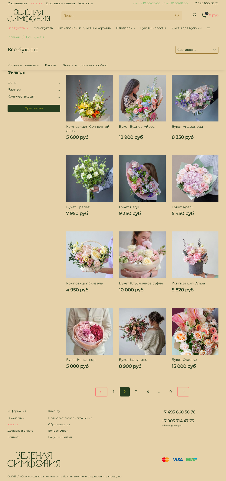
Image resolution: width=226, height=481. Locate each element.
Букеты (51, 65)
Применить (34, 108)
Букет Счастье (184, 360)
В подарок (126, 28)
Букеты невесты (153, 28)
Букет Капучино (133, 360)
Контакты (85, 3)
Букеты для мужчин (186, 28)
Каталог (36, 3)
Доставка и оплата (60, 3)
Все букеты (18, 28)
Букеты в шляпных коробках (85, 65)
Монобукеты (44, 28)
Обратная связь (59, 424)
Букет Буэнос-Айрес (137, 126)
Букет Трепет (78, 207)
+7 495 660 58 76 (205, 3)
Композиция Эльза (188, 283)
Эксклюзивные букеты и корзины (84, 28)
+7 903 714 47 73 (178, 421)
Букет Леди (129, 207)
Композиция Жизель (84, 283)
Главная (14, 37)
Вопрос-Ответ (58, 430)
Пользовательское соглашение (70, 418)
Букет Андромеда (187, 126)
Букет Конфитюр (81, 360)
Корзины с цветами (23, 65)
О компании (17, 3)
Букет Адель (182, 207)
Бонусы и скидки (60, 437)
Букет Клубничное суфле (141, 283)
